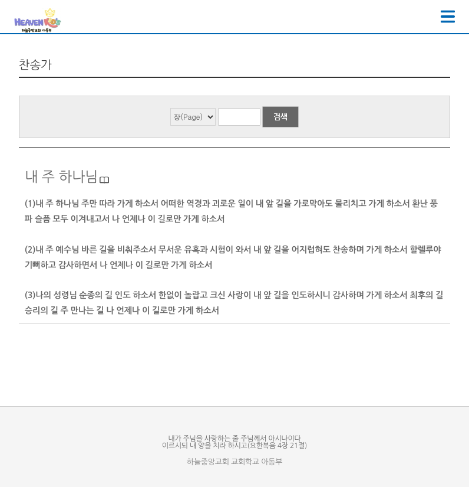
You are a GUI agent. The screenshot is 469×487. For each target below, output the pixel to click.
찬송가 (35, 65)
